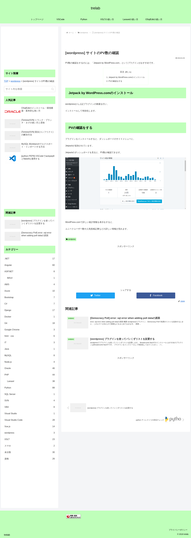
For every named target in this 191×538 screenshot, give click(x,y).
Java (30, 349)
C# (30, 304)
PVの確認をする (115, 81)
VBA (30, 407)
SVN (30, 401)
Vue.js (30, 426)
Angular (30, 265)
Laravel (31, 381)
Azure (30, 291)
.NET (30, 259)
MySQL (30, 355)
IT (30, 343)
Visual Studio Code (30, 420)
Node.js (30, 362)
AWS (30, 284)
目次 (122, 72)
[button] (52, 89)
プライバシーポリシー (178, 530)
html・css (30, 336)
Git (30, 323)
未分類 (30, 452)
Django (30, 310)
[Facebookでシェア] (155, 295)
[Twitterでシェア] (95, 295)
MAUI (31, 278)
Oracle (30, 368)
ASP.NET (30, 271)
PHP (30, 375)
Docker (30, 317)
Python (30, 388)
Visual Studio (30, 414)
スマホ (30, 446)
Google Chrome (30, 330)
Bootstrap (30, 297)
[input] (29, 89)
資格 (30, 459)
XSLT (30, 439)
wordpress (70, 239)
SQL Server (30, 394)
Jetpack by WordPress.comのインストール (126, 77)
